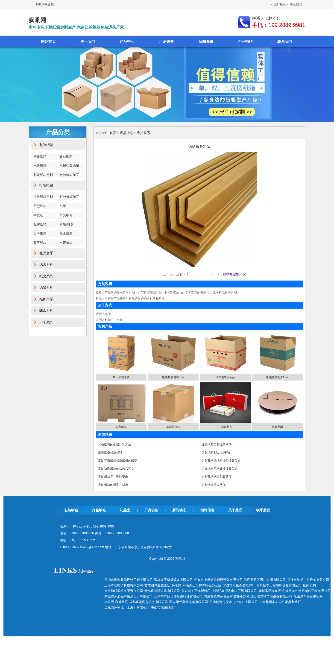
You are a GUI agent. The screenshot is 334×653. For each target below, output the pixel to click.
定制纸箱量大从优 (214, 484)
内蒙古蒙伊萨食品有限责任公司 (226, 596)
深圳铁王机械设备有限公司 (173, 580)
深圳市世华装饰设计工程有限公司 (128, 580)
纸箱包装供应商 (225, 377)
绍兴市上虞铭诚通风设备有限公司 (218, 580)
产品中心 (127, 42)
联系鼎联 (263, 510)
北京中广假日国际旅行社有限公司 (178, 596)
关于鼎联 (235, 510)
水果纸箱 (39, 165)
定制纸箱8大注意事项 (216, 452)
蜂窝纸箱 (66, 215)
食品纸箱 (66, 156)
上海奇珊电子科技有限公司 (123, 585)
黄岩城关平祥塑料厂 (195, 591)
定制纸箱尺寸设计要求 (113, 476)
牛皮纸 (38, 215)
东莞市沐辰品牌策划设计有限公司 (128, 596)
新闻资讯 (206, 42)
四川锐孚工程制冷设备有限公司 (279, 585)
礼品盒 (125, 510)
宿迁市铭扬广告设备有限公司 (308, 580)
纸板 (63, 206)
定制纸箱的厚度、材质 (113, 484)
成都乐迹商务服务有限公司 (148, 602)
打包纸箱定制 (43, 197)
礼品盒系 (46, 253)
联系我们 (296, 4)
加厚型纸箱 (173, 426)
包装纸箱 (46, 145)
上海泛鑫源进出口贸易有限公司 (234, 591)
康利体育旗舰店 (269, 591)
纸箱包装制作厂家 (277, 377)
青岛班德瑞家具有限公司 (162, 591)
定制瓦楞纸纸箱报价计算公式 (221, 460)
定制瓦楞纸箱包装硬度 (216, 476)
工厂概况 (280, 4)
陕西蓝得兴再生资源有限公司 (265, 580)
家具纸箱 (121, 426)
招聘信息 (207, 510)
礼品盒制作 (225, 426)
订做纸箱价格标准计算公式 (219, 468)
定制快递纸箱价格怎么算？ (116, 468)
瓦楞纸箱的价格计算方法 (114, 444)
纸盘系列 (46, 264)
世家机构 (309, 585)
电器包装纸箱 (69, 165)
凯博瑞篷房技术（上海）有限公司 (233, 602)
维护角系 (46, 299)
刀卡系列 (46, 322)
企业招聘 (245, 42)
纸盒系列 (46, 276)
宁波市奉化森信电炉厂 (239, 585)
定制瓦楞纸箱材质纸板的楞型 (117, 460)
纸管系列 (46, 288)
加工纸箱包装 (121, 377)
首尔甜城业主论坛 (157, 585)
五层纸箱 (39, 243)
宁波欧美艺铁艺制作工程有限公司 (306, 591)
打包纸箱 (46, 185)
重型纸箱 (39, 206)
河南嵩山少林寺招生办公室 (202, 585)
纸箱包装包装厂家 (173, 377)
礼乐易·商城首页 (116, 602)
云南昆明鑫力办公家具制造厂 (280, 602)
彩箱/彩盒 (66, 224)
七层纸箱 (66, 243)
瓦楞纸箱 (39, 224)
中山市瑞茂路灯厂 (164, 607)
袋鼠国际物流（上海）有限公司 (126, 607)
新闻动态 (179, 510)
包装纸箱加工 (69, 175)
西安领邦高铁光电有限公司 (188, 602)
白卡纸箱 (39, 233)
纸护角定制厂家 (234, 274)
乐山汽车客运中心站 (308, 596)
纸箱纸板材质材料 (110, 452)
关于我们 (87, 42)
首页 (113, 133)
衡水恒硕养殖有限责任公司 (123, 591)
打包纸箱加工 (69, 197)
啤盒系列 (46, 311)
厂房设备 (166, 42)
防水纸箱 (66, 233)
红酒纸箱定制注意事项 (216, 444)
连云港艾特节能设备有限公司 (271, 596)
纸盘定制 (277, 426)
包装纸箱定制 (43, 175)
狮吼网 (176, 585)
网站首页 (48, 42)
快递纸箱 (39, 156)
